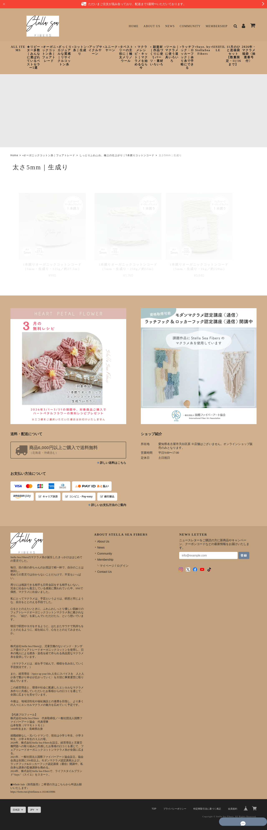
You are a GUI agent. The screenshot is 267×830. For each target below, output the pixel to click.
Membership (217, 26)
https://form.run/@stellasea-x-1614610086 (32, 783)
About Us (152, 26)
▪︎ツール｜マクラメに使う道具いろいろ (172, 53)
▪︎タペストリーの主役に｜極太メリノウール (125, 53)
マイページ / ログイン (114, 557)
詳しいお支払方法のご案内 (108, 496)
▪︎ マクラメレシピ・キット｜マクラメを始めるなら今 (141, 57)
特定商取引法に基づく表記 (207, 800)
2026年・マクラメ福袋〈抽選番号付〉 (249, 53)
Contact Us (104, 563)
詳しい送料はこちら (113, 454)
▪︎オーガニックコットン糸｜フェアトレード (49, 53)
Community (190, 26)
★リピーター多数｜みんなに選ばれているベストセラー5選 (33, 57)
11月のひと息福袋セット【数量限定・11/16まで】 (233, 55)
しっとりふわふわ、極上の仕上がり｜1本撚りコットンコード (116, 155)
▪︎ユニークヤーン (110, 48)
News (170, 26)
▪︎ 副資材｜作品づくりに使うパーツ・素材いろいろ (156, 55)
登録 (244, 547)
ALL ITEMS (18, 48)
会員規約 (232, 800)
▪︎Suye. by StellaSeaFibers (202, 50)
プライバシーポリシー (174, 800)
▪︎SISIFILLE (218, 48)
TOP (154, 800)
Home (134, 26)
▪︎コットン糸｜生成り (79, 50)
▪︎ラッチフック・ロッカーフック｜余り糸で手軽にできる (187, 57)
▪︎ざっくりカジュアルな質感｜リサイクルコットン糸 (64, 55)
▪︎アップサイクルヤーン (95, 50)
